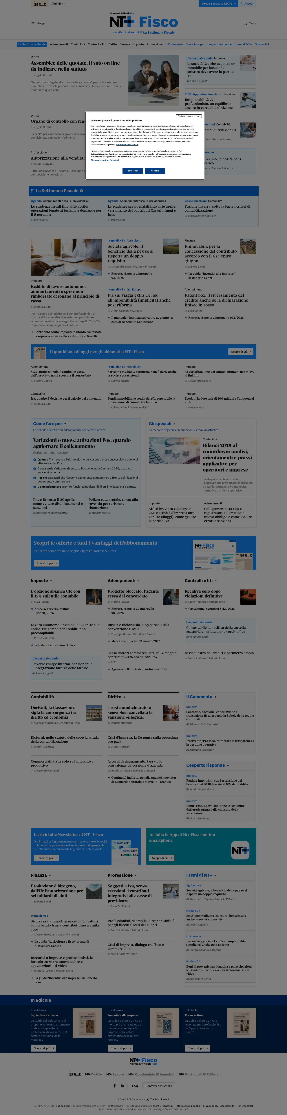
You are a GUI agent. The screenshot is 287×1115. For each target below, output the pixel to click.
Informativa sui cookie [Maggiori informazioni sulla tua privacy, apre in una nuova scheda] (127, 144)
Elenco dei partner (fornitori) (105, 160)
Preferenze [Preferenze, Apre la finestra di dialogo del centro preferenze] (132, 171)
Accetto (155, 171)
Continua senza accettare (189, 116)
